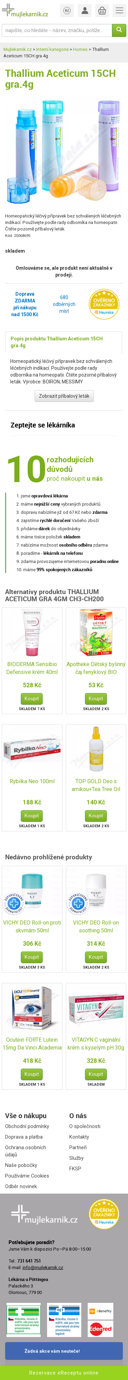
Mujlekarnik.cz (17, 49)
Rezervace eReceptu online (64, 1373)
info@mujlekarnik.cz (43, 1267)
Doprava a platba (24, 1137)
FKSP (75, 1169)
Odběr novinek (21, 1186)
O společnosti (84, 1126)
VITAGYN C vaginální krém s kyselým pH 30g (96, 1044)
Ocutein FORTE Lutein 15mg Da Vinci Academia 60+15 (32, 1044)
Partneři (78, 1147)
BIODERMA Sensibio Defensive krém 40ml (32, 668)
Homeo (80, 49)
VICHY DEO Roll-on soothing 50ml (96, 926)
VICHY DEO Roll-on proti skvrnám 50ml (32, 926)
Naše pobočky (21, 1165)
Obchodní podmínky (27, 1126)
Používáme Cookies (27, 1176)
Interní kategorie (52, 49)
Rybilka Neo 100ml (32, 781)
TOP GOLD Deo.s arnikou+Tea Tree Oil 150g (96, 785)
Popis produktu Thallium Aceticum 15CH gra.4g (57, 342)
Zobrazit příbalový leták (64, 396)
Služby (76, 1158)
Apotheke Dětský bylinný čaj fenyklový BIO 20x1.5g (96, 668)
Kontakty (79, 1137)
